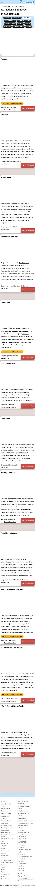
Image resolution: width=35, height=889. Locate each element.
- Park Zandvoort (6, 832)
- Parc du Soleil (5, 830)
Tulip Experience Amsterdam (12, 648)
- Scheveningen (22, 864)
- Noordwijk (21, 859)
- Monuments (4, 855)
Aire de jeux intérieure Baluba (12, 590)
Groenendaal (6, 418)
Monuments (16, 18)
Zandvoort (12, 217)
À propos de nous (23, 876)
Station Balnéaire (6, 804)
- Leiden (20, 852)
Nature (20, 23)
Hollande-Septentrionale (25, 821)
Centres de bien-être (24, 21)
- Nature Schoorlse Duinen (26, 823)
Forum (20, 816)
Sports (28, 23)
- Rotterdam (21, 868)
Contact (20, 881)
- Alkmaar (21, 830)
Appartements (5, 816)
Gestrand (4, 115)
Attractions (27, 18)
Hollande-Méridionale (24, 850)
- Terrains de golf (6, 874)
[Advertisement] (17, 42)
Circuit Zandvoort (24, 263)
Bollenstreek (22, 854)
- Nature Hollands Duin (25, 857)
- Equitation (21, 799)
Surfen (29, 26)
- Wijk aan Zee (22, 839)
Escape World (6, 177)
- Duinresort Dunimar (7, 825)
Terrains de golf (18, 26)
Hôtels (2, 841)
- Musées (3, 853)
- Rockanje (21, 871)
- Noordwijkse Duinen (7, 828)
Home (2, 799)
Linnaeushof (5, 302)
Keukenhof (5, 59)
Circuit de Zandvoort (7, 570)
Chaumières (4, 823)
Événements (22, 803)
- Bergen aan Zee (23, 825)
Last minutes (4, 843)
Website (6, 164)
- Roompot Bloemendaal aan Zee (8, 835)
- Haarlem (21, 847)
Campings (4, 818)
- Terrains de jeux (6, 860)
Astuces (3, 806)
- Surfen (3, 876)
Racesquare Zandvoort (9, 237)
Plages (3, 848)
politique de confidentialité (25, 885)
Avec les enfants (5, 809)
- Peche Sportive (5, 879)
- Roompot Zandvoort (7, 839)
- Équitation (4, 872)
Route (20, 809)
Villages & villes (10, 23)
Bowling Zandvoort (8, 473)
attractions (25, 334)
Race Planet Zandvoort (9, 533)
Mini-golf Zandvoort (8, 363)
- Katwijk (20, 861)
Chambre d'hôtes (6, 821)
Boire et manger (23, 801)
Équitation (7, 26)
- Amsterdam (22, 845)
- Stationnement (23, 811)
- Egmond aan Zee (23, 832)
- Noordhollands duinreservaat (23, 835)
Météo (2, 811)
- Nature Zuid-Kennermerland (22, 842)
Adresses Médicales (24, 813)
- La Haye (21, 866)
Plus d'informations (10, 110)
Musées (7, 18)
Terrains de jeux (9, 21)
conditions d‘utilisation (14, 885)
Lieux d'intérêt (5, 851)
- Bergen (20, 828)
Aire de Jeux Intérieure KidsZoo (13, 706)
